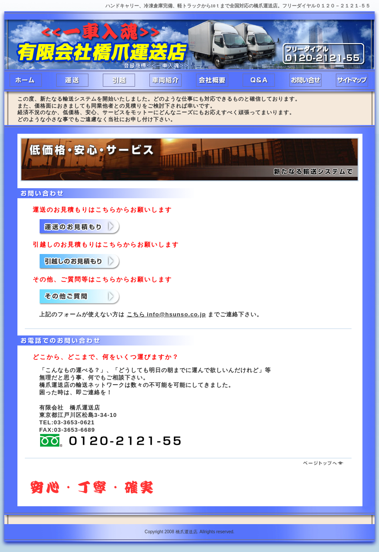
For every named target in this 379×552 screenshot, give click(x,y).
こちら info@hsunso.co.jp (166, 314)
